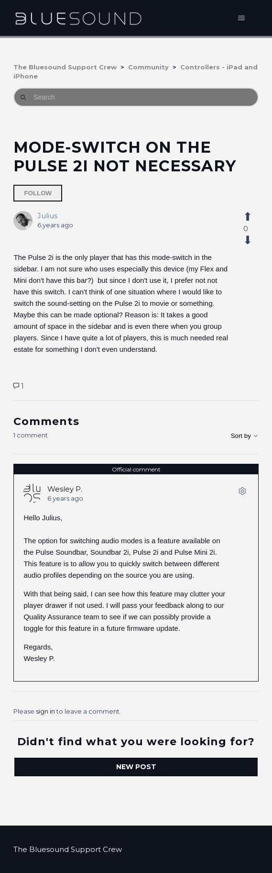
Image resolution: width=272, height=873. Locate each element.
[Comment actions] (242, 493)
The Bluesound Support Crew (65, 67)
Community (148, 67)
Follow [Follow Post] (38, 193)
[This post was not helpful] (246, 240)
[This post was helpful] (246, 217)
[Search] (135, 97)
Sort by (245, 435)
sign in (45, 711)
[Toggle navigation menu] (242, 18)
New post (136, 766)
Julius (47, 215)
